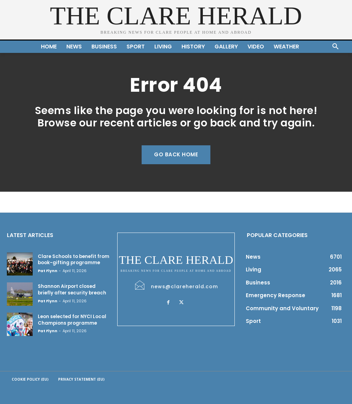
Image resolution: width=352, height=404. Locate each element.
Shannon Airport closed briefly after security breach (71, 289)
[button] (335, 47)
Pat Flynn (47, 270)
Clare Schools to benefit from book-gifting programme (73, 259)
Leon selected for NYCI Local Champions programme (71, 319)
